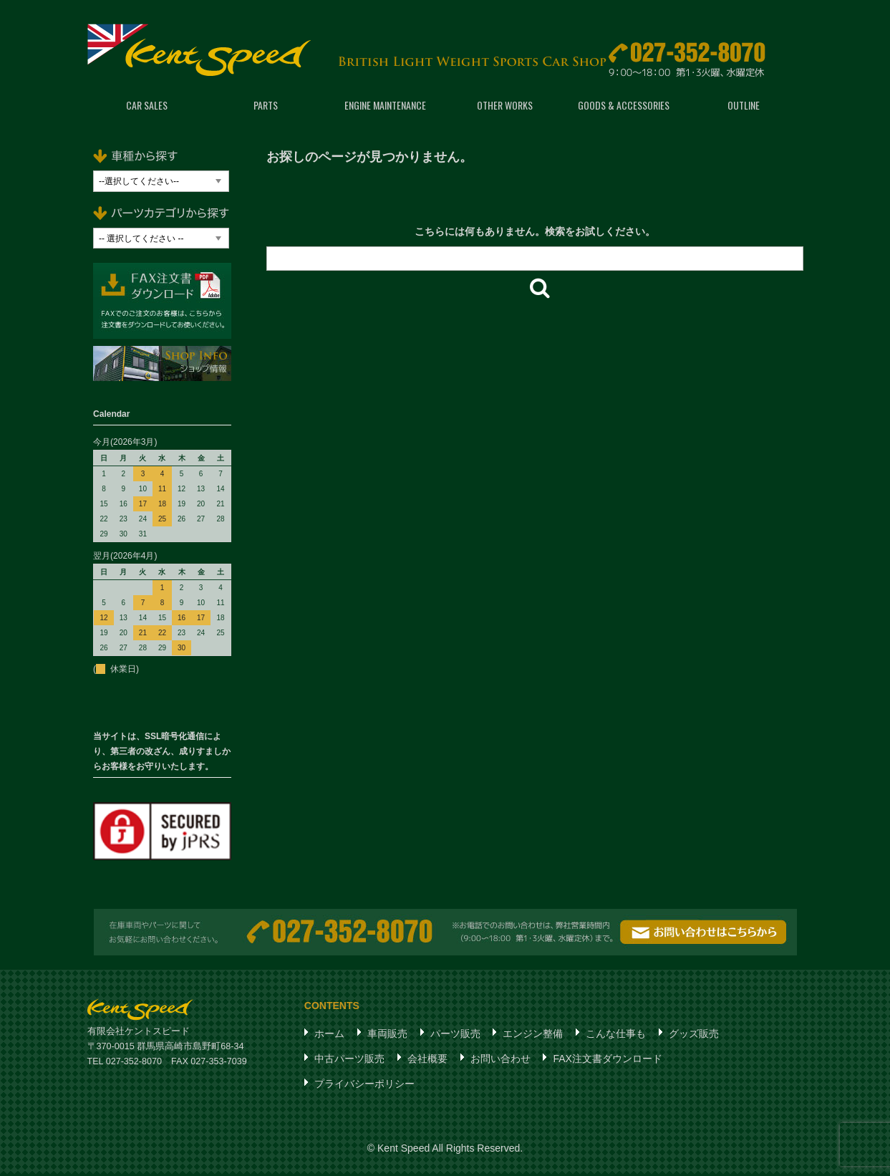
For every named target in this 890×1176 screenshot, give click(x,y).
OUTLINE (743, 107)
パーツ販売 (455, 1035)
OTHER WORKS (505, 107)
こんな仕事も (616, 1035)
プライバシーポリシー (364, 1085)
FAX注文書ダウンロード (607, 1060)
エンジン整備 (533, 1035)
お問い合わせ (500, 1060)
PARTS (265, 107)
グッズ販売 (694, 1035)
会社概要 (427, 1060)
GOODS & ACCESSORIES (623, 107)
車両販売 (387, 1035)
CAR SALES (147, 107)
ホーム (329, 1035)
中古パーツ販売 (349, 1060)
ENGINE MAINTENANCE (385, 107)
